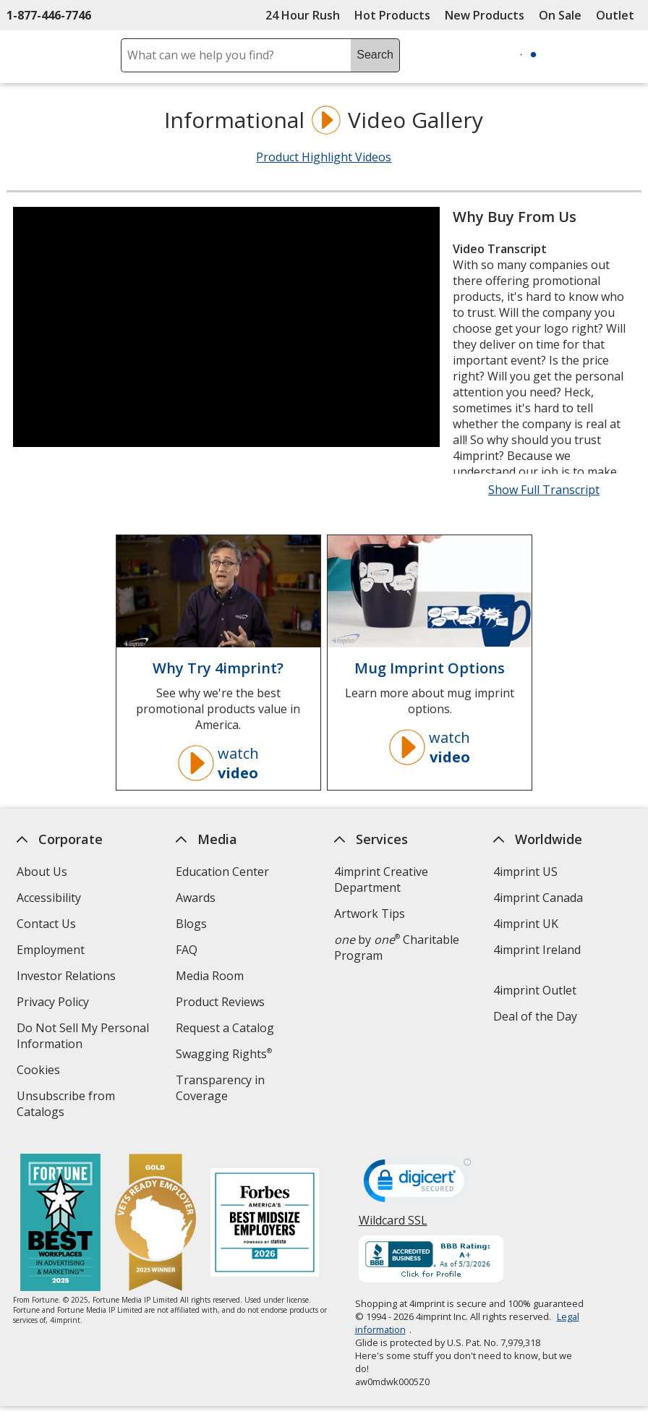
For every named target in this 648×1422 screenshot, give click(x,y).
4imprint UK (525, 924)
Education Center (222, 872)
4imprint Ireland (537, 950)
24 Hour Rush (302, 15)
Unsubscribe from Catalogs (66, 1105)
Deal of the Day (535, 1016)
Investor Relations (68, 977)
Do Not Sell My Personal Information (83, 1037)
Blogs (191, 924)
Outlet (618, 15)
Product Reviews (220, 1002)
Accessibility (49, 898)
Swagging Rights (224, 1054)
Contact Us (46, 924)
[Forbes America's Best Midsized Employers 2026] (264, 1224)
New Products (484, 15)
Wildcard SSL (393, 1225)
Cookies (40, 1071)
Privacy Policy (55, 1003)
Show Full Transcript (544, 490)
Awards (196, 898)
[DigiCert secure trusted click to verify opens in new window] (417, 1184)
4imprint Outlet (534, 990)
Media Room (210, 976)
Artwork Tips (369, 913)
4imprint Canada (538, 898)
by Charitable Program (396, 947)
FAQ (186, 950)
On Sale (560, 15)
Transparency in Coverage (222, 1089)
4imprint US (525, 872)
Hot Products (392, 15)
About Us (42, 872)
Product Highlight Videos (323, 157)
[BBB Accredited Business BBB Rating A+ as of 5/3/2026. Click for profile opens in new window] (431, 1261)
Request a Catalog (225, 1028)
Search (375, 54)
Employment (51, 950)
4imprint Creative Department (381, 879)
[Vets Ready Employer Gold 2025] (155, 1224)
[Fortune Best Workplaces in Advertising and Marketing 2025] (60, 1224)
